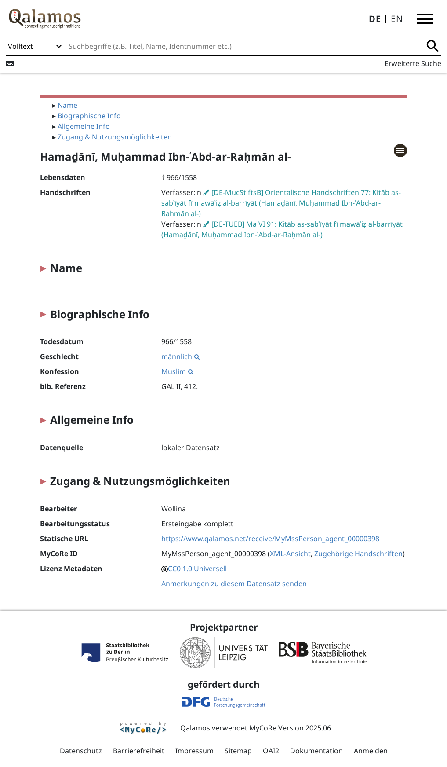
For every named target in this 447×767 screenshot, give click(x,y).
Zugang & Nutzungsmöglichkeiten (115, 137)
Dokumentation (316, 751)
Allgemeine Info (84, 126)
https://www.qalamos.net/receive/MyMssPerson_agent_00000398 (270, 538)
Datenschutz (81, 751)
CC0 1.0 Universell (197, 568)
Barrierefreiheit (138, 751)
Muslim (177, 371)
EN (397, 19)
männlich (180, 356)
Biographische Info (89, 116)
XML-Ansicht (290, 553)
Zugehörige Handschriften (358, 553)
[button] (425, 19)
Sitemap (238, 751)
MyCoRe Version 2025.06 (290, 728)
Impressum (194, 751)
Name (67, 105)
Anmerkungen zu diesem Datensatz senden (234, 583)
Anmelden (371, 751)
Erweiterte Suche (413, 63)
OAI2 (271, 751)
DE (375, 19)
